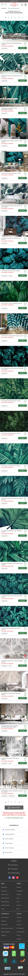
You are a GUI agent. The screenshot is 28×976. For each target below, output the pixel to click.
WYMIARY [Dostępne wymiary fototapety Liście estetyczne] (22, 340)
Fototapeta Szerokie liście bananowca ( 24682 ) (9, 109)
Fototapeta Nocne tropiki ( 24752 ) (11, 173)
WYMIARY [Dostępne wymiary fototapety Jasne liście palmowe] (22, 698)
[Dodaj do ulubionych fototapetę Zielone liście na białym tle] (25, 206)
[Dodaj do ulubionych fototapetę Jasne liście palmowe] (25, 694)
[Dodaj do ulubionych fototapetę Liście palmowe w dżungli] (25, 499)
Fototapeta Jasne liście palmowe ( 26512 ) (11, 694)
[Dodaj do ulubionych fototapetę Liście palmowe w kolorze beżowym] (25, 726)
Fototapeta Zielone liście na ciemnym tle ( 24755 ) (12, 369)
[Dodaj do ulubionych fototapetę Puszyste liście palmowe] (25, 661)
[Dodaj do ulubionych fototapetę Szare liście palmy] (25, 759)
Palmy (10, 665)
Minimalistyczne (11, 795)
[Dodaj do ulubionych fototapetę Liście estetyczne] (25, 336)
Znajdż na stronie (5, 894)
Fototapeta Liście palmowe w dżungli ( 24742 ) (12, 499)
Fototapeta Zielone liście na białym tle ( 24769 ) (11, 206)
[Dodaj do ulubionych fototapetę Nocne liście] (25, 271)
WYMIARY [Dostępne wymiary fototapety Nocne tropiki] (22, 178)
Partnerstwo (3, 921)
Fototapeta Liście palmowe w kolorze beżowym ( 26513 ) (9, 726)
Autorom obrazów (5, 917)
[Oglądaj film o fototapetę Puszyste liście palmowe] (25, 656)
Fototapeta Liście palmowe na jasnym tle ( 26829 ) (12, 791)
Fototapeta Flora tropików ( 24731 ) (11, 303)
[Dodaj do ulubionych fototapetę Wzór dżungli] (25, 401)
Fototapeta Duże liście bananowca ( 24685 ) (11, 44)
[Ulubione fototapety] (2, 4)
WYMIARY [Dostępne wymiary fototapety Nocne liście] (22, 275)
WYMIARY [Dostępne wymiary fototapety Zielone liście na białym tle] (22, 210)
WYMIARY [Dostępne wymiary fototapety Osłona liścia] (22, 470)
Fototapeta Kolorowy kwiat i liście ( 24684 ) (11, 141)
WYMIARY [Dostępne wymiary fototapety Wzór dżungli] (22, 405)
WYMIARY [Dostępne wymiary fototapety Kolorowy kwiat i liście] (22, 145)
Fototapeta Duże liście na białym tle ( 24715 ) (12, 76)
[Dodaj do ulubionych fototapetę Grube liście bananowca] (25, 564)
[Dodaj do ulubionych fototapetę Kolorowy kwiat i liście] (25, 141)
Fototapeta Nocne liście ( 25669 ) (10, 270)
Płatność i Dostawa (5, 905)
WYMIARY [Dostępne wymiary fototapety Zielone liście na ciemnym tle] (22, 373)
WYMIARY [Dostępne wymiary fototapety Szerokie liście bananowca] (22, 113)
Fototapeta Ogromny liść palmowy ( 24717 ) (11, 531)
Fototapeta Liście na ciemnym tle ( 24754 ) (11, 239)
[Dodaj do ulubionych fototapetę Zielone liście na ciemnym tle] (25, 369)
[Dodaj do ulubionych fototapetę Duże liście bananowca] (25, 44)
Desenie (10, 275)
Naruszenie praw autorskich (7, 928)
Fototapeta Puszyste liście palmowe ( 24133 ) (12, 661)
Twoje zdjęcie (4, 890)
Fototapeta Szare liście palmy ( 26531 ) (10, 759)
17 (19, 17)
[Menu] (25, 5)
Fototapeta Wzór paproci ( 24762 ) (11, 433)
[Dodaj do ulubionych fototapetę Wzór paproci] (25, 434)
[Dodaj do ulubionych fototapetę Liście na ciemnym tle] (25, 239)
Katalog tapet (4, 887)
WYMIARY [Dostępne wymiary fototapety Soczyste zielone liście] (22, 600)
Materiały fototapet (5, 901)
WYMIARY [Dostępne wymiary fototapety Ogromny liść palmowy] (22, 535)
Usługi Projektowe (5, 898)
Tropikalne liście (4, 48)
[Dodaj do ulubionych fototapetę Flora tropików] (25, 304)
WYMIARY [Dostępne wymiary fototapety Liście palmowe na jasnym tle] (22, 795)
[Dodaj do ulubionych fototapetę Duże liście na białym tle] (25, 76)
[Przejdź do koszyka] (22, 4)
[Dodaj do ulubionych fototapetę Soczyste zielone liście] (25, 596)
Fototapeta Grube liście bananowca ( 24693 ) (12, 564)
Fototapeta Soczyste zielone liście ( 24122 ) (11, 596)
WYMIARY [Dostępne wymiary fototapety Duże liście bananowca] (22, 48)
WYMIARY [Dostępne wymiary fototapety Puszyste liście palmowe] (22, 665)
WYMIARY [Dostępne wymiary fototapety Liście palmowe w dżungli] (22, 503)
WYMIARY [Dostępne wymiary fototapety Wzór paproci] (22, 438)
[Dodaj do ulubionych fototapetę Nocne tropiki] (25, 174)
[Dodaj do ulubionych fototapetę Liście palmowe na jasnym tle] (25, 791)
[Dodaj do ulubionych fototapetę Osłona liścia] (25, 466)
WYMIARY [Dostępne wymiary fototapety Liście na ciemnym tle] (22, 243)
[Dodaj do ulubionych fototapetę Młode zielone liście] (25, 629)
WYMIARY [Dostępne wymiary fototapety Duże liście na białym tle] (22, 80)
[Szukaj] (6, 5)
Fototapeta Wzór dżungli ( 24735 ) (11, 400)
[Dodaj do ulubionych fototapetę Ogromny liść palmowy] (25, 531)
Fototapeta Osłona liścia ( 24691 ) (11, 465)
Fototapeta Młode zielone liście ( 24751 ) (10, 629)
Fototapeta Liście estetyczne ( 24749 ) (12, 335)
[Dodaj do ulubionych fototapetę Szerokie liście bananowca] (25, 108)
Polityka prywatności (5, 931)
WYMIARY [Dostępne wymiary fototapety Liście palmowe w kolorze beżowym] (22, 730)
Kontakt (2, 908)
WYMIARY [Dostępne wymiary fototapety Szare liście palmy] (22, 763)
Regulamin (3, 935)
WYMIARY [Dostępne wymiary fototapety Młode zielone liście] (22, 633)
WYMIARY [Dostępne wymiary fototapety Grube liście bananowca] (22, 568)
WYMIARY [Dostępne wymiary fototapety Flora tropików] (22, 308)
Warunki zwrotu (4, 924)
